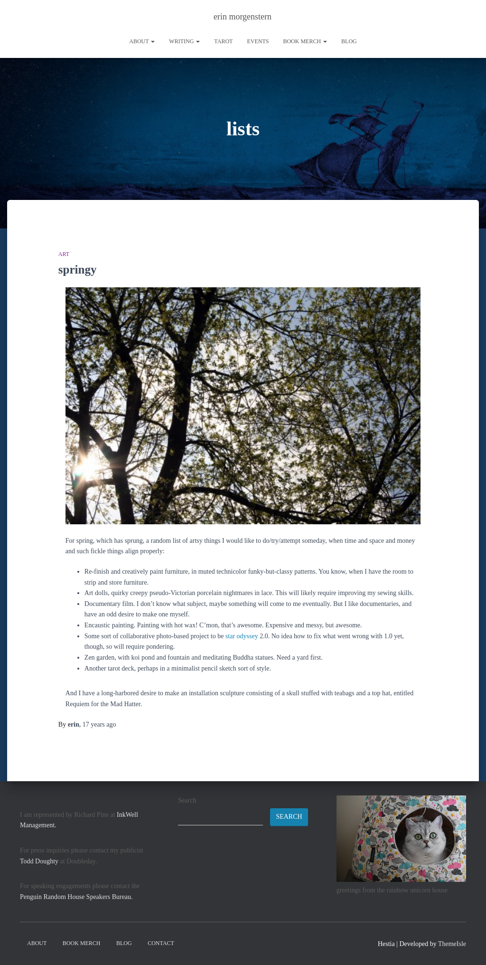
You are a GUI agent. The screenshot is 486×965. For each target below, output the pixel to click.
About (142, 41)
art (63, 254)
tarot (223, 41)
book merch (305, 41)
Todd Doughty (39, 861)
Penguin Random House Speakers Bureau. (76, 896)
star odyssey (241, 636)
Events (258, 41)
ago (99, 724)
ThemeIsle (452, 943)
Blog (349, 41)
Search (187, 800)
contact (161, 943)
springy (77, 269)
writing (184, 41)
